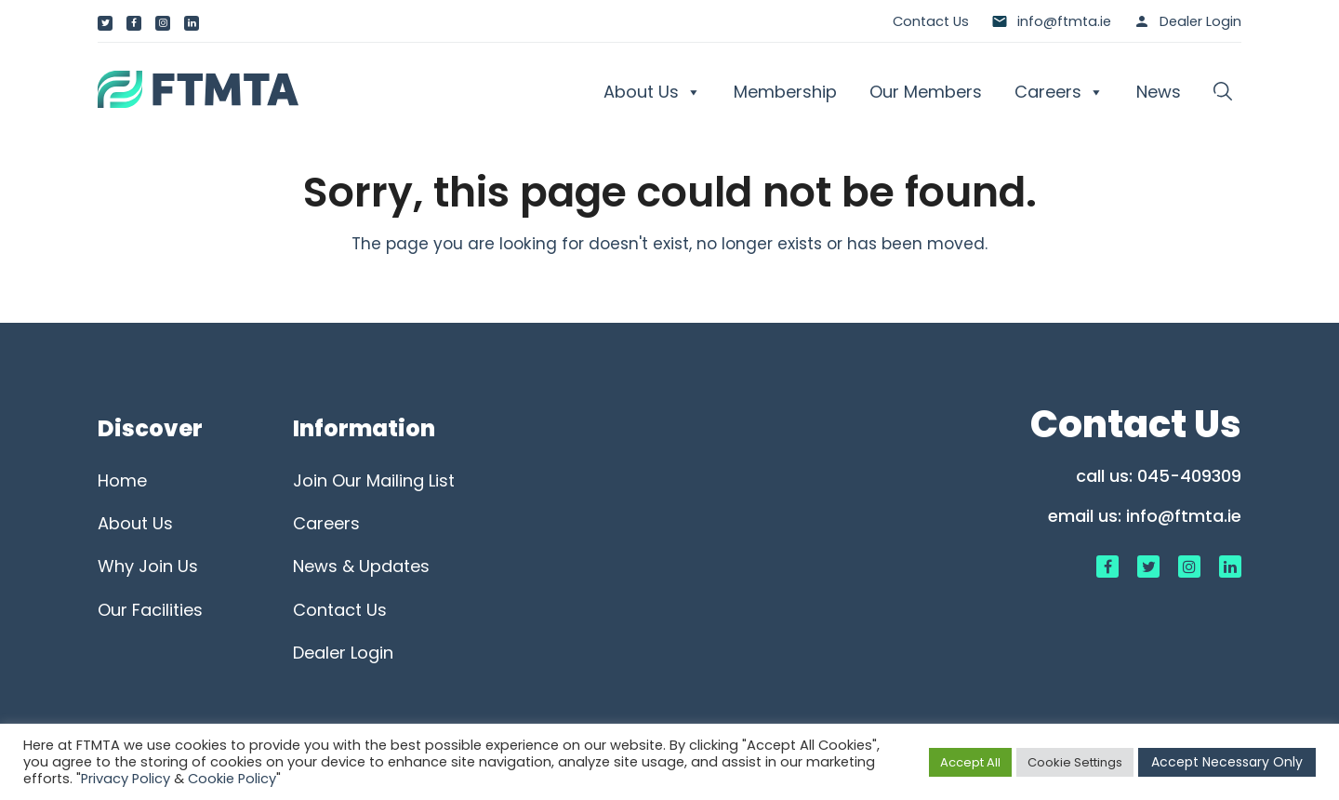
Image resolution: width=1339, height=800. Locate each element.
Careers (1059, 92)
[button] (1222, 92)
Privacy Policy (125, 778)
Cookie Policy (232, 778)
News (1158, 91)
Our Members (925, 91)
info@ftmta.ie (1183, 515)
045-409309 (1189, 475)
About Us (652, 92)
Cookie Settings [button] (1074, 762)
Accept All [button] (970, 762)
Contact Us (931, 21)
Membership (785, 91)
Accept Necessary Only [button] (1227, 762)
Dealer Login (1200, 21)
